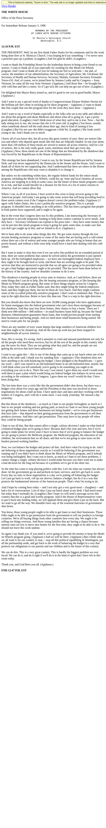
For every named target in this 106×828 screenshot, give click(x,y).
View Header (8, 6)
